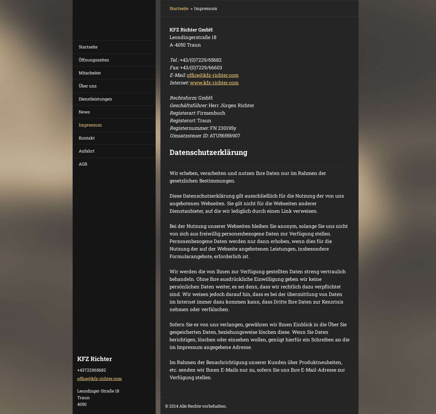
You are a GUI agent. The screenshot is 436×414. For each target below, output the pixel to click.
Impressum (90, 125)
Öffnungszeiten (94, 60)
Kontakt (87, 138)
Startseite (88, 47)
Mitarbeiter (90, 73)
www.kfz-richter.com (214, 82)
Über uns (88, 86)
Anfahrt (86, 151)
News (84, 112)
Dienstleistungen (95, 99)
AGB (83, 164)
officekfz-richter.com (213, 75)
